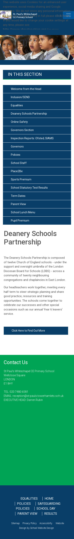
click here (62, 16)
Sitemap (15, 523)
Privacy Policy (29, 523)
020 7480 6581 (19, 391)
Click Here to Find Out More (28, 330)
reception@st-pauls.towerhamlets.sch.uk (38, 395)
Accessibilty (45, 523)
